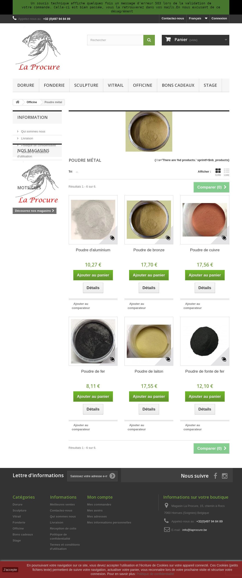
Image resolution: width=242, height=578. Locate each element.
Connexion (219, 18)
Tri (70, 171)
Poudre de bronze (149, 250)
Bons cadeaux (178, 85)
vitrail (19, 270)
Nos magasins (30, 161)
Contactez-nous (173, 18)
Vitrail (116, 85)
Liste (226, 172)
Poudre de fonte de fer (204, 371)
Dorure (25, 85)
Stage (210, 85)
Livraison (26, 136)
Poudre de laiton (149, 371)
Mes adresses (97, 516)
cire (34, 284)
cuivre (19, 277)
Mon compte (100, 497)
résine (47, 284)
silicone (34, 277)
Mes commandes (99, 504)
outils (50, 277)
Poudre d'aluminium (93, 250)
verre (32, 270)
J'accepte (10, 570)
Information (32, 117)
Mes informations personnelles (109, 522)
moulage (21, 291)
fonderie (21, 284)
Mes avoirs (95, 510)
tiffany (45, 270)
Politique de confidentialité (38, 143)
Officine (142, 85)
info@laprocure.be (194, 530)
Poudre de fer (93, 371)
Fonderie (54, 85)
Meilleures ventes (62, 504)
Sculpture (86, 85)
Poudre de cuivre (205, 250)
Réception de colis (63, 528)
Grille (218, 172)
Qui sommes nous (32, 129)
